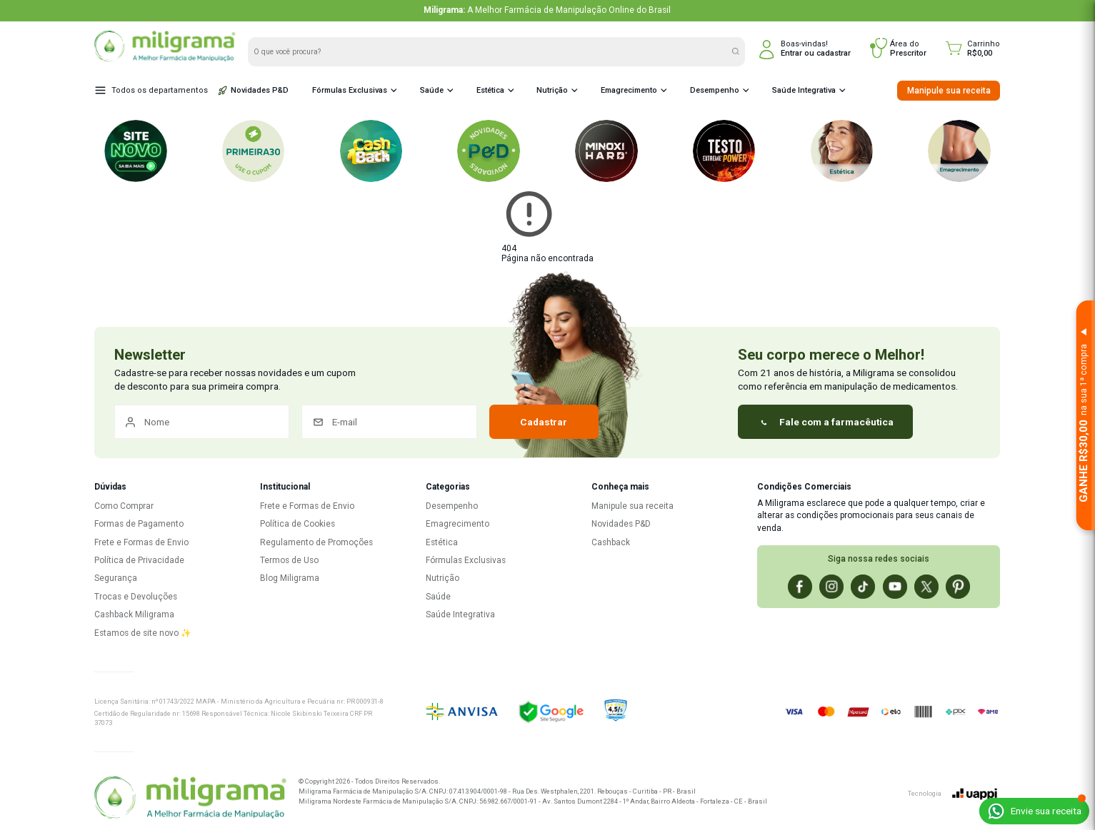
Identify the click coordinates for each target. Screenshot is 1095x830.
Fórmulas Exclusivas (347, 91)
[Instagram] (831, 587)
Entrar (791, 53)
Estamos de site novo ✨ (142, 633)
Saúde (429, 91)
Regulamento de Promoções (316, 542)
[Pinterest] (958, 587)
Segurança (115, 578)
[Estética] (842, 151)
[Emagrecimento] (959, 151)
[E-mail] (389, 422)
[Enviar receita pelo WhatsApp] (1034, 811)
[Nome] (202, 422)
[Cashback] (371, 151)
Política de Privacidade (139, 560)
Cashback (610, 542)
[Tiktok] (863, 587)
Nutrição (551, 91)
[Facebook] (800, 587)
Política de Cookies (297, 524)
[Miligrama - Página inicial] (164, 59)
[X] (926, 587)
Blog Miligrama (289, 578)
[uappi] (975, 793)
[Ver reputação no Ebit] (657, 711)
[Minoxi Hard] (606, 151)
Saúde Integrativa (802, 91)
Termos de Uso (289, 560)
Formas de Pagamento (139, 524)
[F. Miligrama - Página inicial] (190, 798)
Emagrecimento (627, 91)
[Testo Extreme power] (724, 151)
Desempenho (712, 91)
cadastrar (833, 53)
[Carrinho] (973, 48)
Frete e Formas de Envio (141, 542)
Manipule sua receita (949, 91)
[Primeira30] (253, 151)
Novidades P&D (253, 91)
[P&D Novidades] (488, 151)
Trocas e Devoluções (135, 597)
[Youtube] (895, 587)
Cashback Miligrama (134, 614)
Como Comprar (124, 506)
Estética (488, 91)
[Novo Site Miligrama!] (135, 151)
